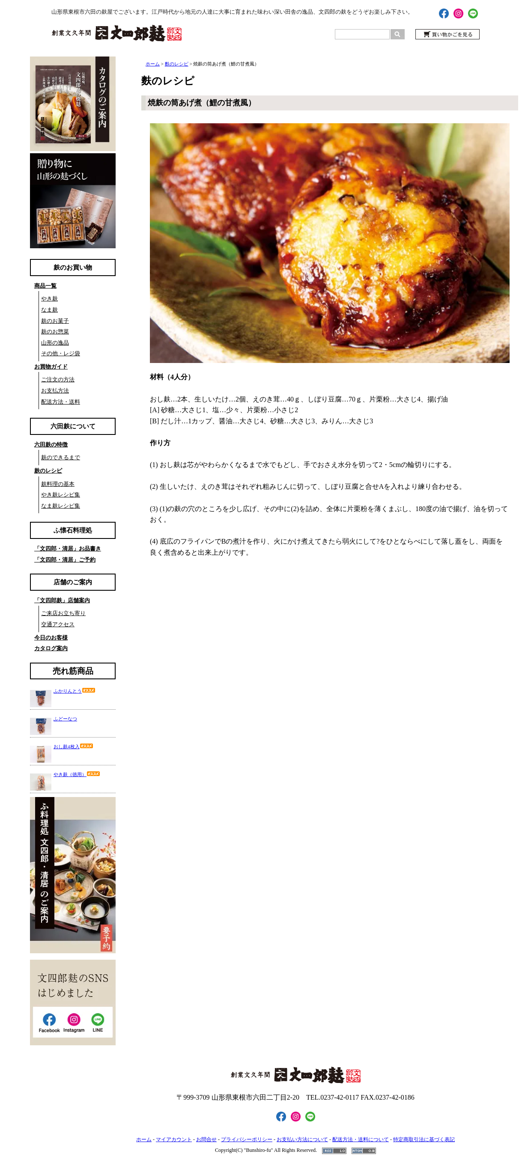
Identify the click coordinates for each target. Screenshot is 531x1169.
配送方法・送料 (60, 402)
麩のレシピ (176, 63)
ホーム (153, 63)
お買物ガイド (51, 366)
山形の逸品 (55, 342)
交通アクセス (58, 624)
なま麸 (49, 309)
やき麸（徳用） (77, 774)
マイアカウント (174, 1139)
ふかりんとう (74, 690)
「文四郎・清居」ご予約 (64, 559)
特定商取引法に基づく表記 (424, 1139)
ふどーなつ (65, 718)
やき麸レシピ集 (60, 494)
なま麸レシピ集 (60, 506)
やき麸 (49, 298)
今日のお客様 (51, 637)
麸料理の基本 (58, 484)
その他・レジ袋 (60, 353)
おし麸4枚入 (73, 746)
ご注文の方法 (58, 379)
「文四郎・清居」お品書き (67, 548)
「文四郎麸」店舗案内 (62, 600)
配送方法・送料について (360, 1139)
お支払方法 (55, 390)
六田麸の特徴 (51, 444)
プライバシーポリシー (246, 1139)
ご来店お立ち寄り (63, 613)
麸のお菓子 (55, 321)
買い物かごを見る (447, 34)
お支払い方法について (302, 1139)
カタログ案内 (51, 648)
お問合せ (206, 1139)
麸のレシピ (48, 470)
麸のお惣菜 (55, 331)
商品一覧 (45, 286)
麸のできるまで (60, 457)
